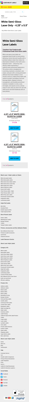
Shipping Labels (5, 332)
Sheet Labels (4, 330)
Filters (25, 16)
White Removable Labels (7, 180)
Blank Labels (4, 289)
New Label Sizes (5, 336)
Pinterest (5, 379)
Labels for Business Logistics (8, 368)
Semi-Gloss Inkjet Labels (7, 254)
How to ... (3, 364)
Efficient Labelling (5, 280)
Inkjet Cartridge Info (5, 308)
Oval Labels (3, 325)
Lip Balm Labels (5, 323)
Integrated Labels (5, 198)
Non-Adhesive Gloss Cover (7, 231)
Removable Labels (5, 252)
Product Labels (4, 328)
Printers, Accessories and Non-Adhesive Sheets (14, 228)
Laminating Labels (5, 200)
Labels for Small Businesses (7, 366)
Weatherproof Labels (6, 219)
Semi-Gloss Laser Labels (7, 256)
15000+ (2, 223)
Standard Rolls (4, 208)
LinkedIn (5, 385)
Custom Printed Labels (6, 274)
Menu (26, 3)
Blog (2, 345)
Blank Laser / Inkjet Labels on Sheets (11, 175)
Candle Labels (4, 301)
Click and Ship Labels (6, 299)
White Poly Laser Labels (6, 194)
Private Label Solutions (6, 326)
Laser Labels (4, 321)
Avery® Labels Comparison (7, 357)
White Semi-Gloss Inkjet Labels (8, 182)
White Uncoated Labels (6, 178)
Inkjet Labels (4, 310)
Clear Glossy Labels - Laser (7, 193)
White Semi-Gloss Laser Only (8, 183)
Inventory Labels (5, 312)
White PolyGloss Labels (6, 187)
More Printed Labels (6, 214)
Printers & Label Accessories (7, 233)
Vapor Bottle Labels (5, 334)
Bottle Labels (4, 291)
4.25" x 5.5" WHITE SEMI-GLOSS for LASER (14, 115)
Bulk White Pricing (5, 295)
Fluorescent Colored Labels (7, 196)
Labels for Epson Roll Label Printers (9, 315)
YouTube (5, 382)
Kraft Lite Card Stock (6, 278)
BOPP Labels (4, 293)
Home (2, 341)
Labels (2, 317)
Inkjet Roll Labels (5, 203)
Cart (2, 355)
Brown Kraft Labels (5, 189)
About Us (3, 343)
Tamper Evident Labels (6, 225)
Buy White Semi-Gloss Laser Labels (11, 30)
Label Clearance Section (7, 239)
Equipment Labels (5, 306)
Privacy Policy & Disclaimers (7, 358)
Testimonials (4, 347)
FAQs (2, 362)
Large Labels (4, 319)
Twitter (5, 377)
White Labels (4, 250)
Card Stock (3, 234)
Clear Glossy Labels (5, 263)
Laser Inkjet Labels (8, 2)
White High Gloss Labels (7, 185)
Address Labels (4, 286)
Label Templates (5, 360)
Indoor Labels (4, 217)
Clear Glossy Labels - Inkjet (7, 191)
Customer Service (5, 353)
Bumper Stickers (5, 221)
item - (6, 7)
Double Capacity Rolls (6, 210)
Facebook (5, 374)
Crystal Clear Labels (5, 304)
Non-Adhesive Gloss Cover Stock (8, 276)
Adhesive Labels (5, 288)
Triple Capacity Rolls (6, 211)
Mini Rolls (3, 206)
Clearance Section (5, 236)
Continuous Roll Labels (6, 302)
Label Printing (4, 313)
